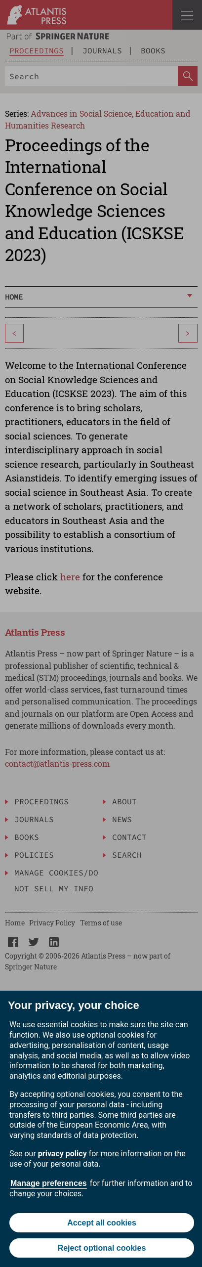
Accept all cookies (101, 1223)
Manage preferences (48, 1183)
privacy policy (62, 1153)
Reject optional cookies (102, 1248)
